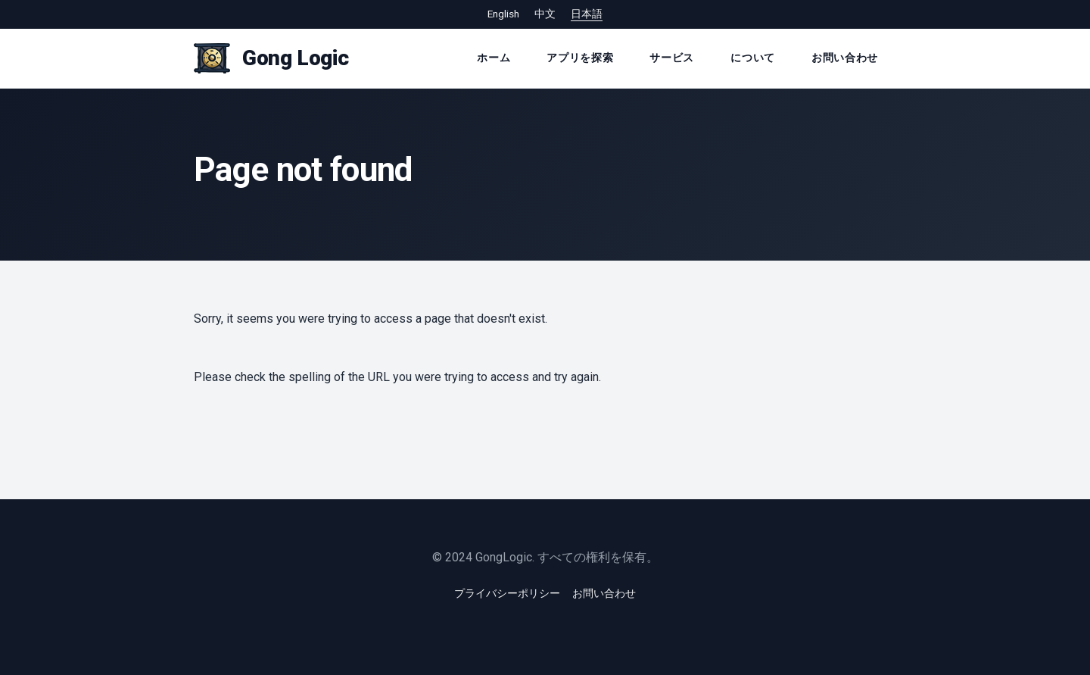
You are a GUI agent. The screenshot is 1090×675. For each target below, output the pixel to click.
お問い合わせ (844, 58)
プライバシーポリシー (507, 593)
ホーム (493, 58)
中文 (545, 14)
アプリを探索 (580, 58)
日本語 (587, 14)
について (752, 58)
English (503, 14)
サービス (671, 58)
